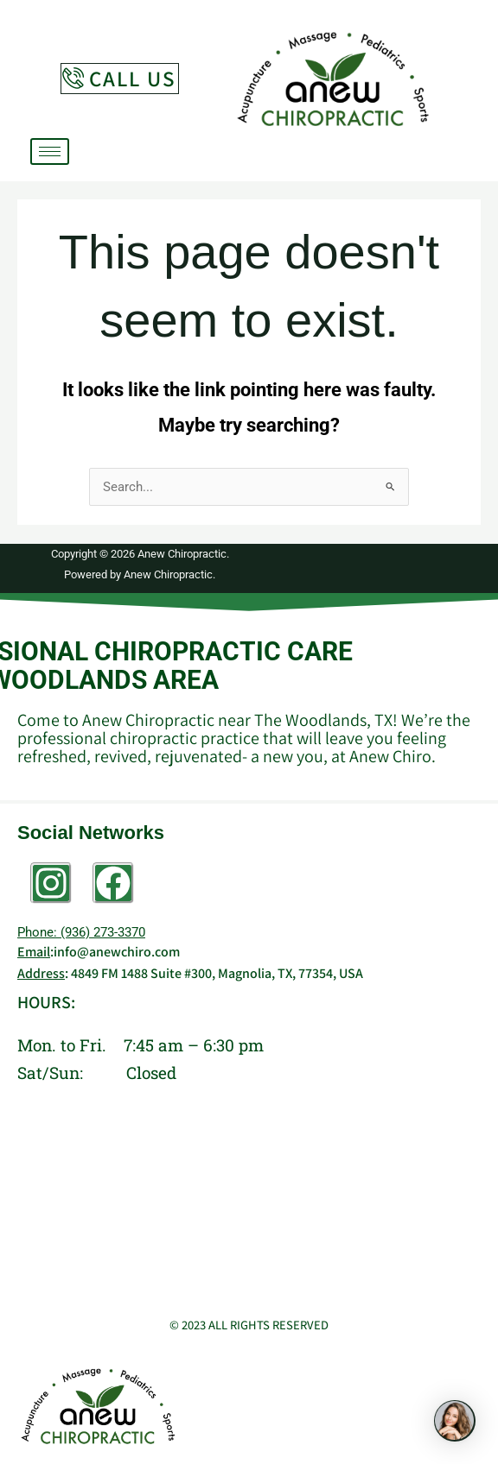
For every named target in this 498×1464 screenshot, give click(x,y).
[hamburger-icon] (49, 151)
